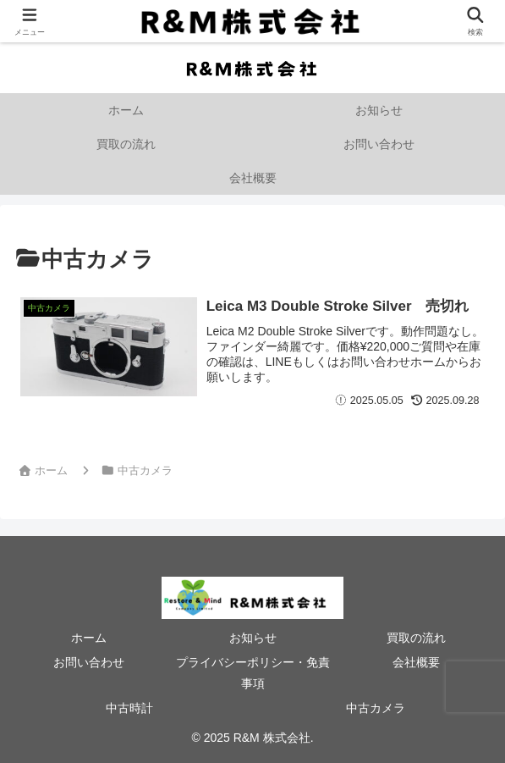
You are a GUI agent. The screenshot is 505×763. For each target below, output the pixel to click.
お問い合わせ (88, 662)
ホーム (89, 637)
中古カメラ (375, 708)
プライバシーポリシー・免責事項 (253, 672)
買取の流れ (416, 637)
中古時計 (129, 708)
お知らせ (253, 637)
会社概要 (416, 662)
